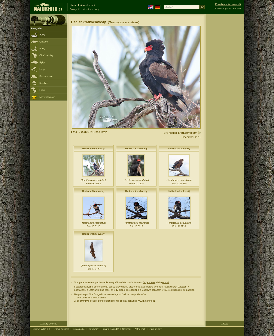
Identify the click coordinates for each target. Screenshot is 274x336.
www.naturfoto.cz (146, 300)
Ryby (42, 62)
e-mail (165, 282)
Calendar (126, 329)
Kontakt (237, 8)
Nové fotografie (47, 97)
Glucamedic (79, 329)
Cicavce (43, 41)
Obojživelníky (46, 55)
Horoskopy (93, 329)
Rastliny (43, 83)
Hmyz (42, 69)
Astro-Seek (140, 329)
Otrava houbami (61, 329)
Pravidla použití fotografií (228, 4)
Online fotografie (222, 8)
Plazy (42, 48)
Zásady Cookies (48, 323)
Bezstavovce (46, 76)
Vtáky (42, 34)
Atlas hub (45, 329)
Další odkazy (155, 329)
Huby (42, 90)
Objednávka (149, 282)
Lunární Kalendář (110, 329)
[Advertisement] (225, 82)
